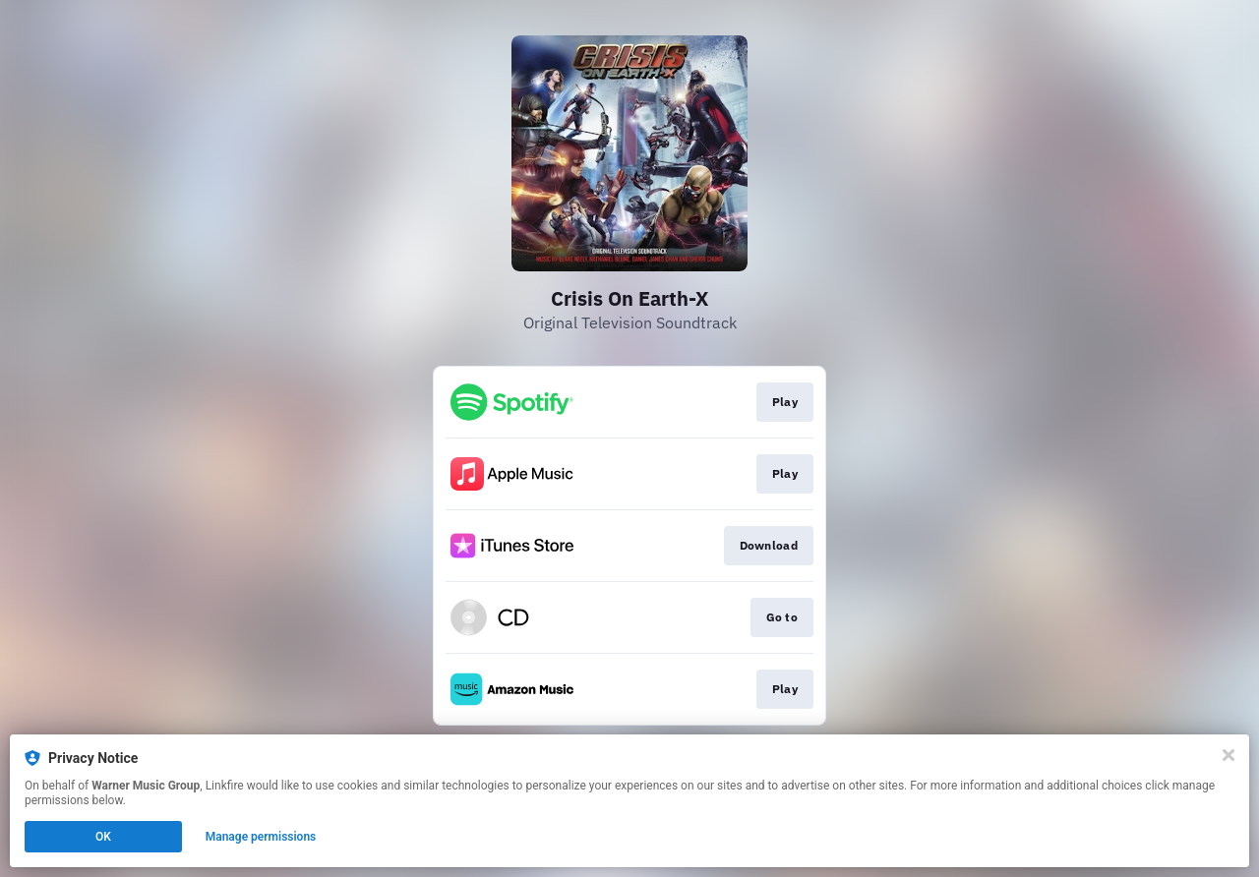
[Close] (1228, 755)
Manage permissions (261, 837)
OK (103, 837)
